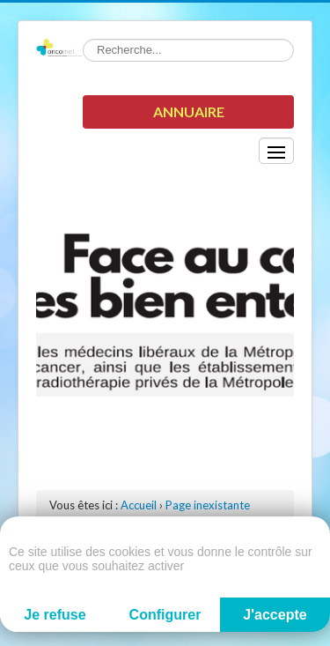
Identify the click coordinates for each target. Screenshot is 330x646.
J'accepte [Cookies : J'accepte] (274, 614)
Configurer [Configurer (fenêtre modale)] (165, 614)
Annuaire (188, 111)
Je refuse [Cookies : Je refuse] (54, 614)
